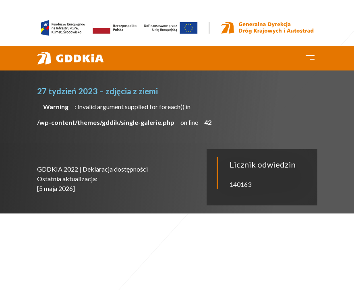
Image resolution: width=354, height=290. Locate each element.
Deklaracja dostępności (115, 169)
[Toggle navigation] (310, 56)
